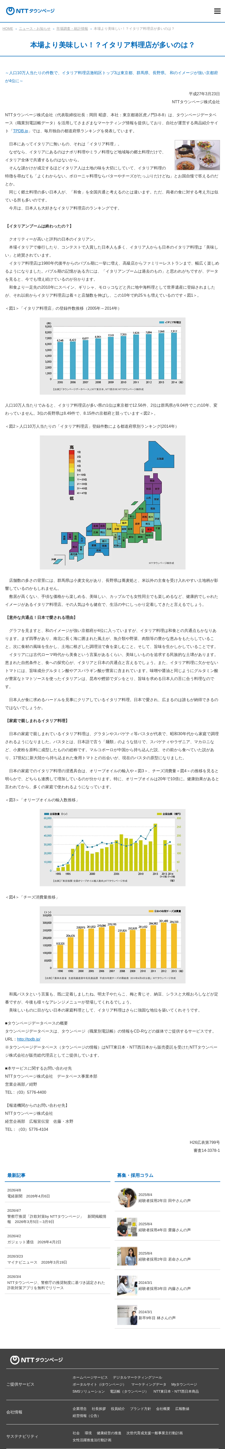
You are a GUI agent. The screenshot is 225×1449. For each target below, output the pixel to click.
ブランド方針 (140, 1409)
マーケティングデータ (148, 1384)
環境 (88, 1433)
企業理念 (80, 1409)
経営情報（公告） (87, 1416)
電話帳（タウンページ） (129, 1391)
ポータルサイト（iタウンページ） (99, 1384)
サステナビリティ (22, 1436)
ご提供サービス (20, 1384)
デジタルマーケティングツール (137, 1377)
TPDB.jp (20, 131)
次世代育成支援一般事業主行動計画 (154, 1433)
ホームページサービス (90, 1377)
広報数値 (182, 1409)
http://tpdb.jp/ (28, 1039)
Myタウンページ (184, 1384)
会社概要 (163, 1409)
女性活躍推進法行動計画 (92, 1440)
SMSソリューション (89, 1391)
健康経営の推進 (109, 1433)
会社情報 (14, 1412)
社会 (76, 1433)
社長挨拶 (99, 1409)
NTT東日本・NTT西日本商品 (176, 1391)
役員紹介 (118, 1409)
